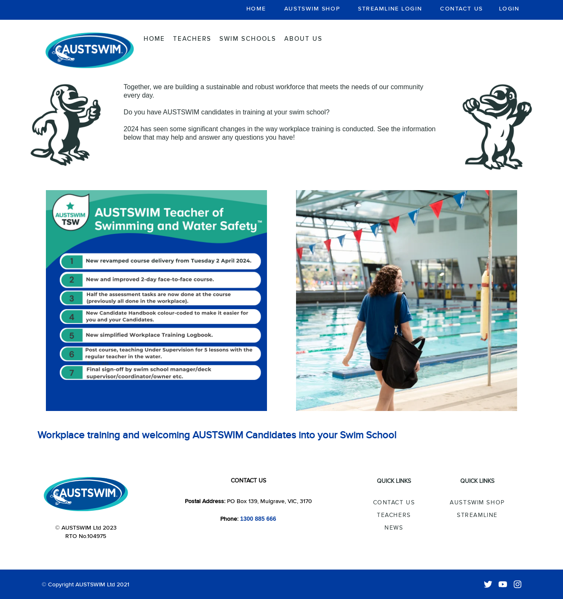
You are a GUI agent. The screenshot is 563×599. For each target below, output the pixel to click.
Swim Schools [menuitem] (247, 38)
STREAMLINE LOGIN (390, 8)
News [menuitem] (393, 527)
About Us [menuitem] (303, 38)
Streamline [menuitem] (477, 515)
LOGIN (509, 8)
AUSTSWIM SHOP (312, 8)
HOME (256, 8)
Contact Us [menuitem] (394, 502)
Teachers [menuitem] (192, 38)
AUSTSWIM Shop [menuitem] (477, 502)
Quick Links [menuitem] (394, 481)
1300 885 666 (258, 518)
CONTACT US (461, 8)
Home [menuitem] (154, 38)
